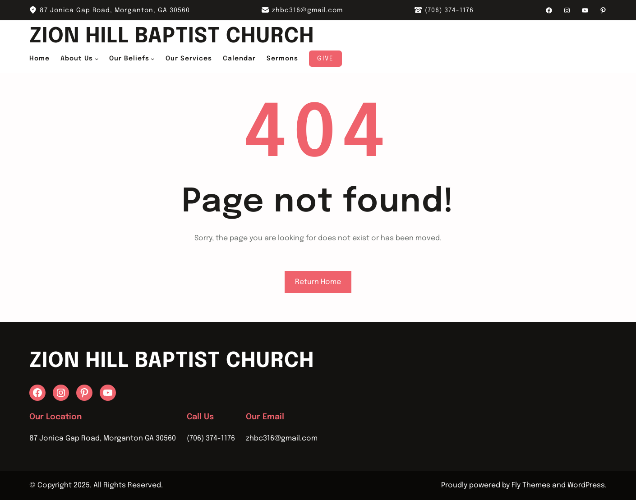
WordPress (586, 485)
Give (325, 58)
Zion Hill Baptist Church (171, 36)
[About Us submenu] (96, 58)
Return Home (318, 282)
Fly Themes (531, 485)
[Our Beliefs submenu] (152, 58)
